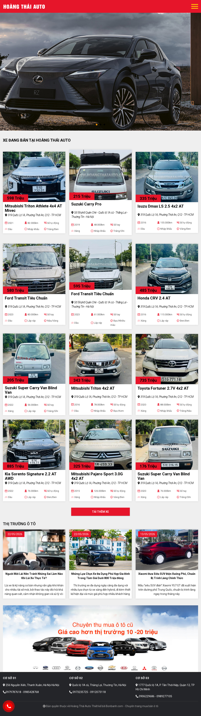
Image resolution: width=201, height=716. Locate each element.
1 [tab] (97, 125)
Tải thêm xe (100, 511)
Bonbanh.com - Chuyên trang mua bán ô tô (132, 706)
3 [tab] (104, 125)
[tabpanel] (100, 65)
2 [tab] (100, 125)
